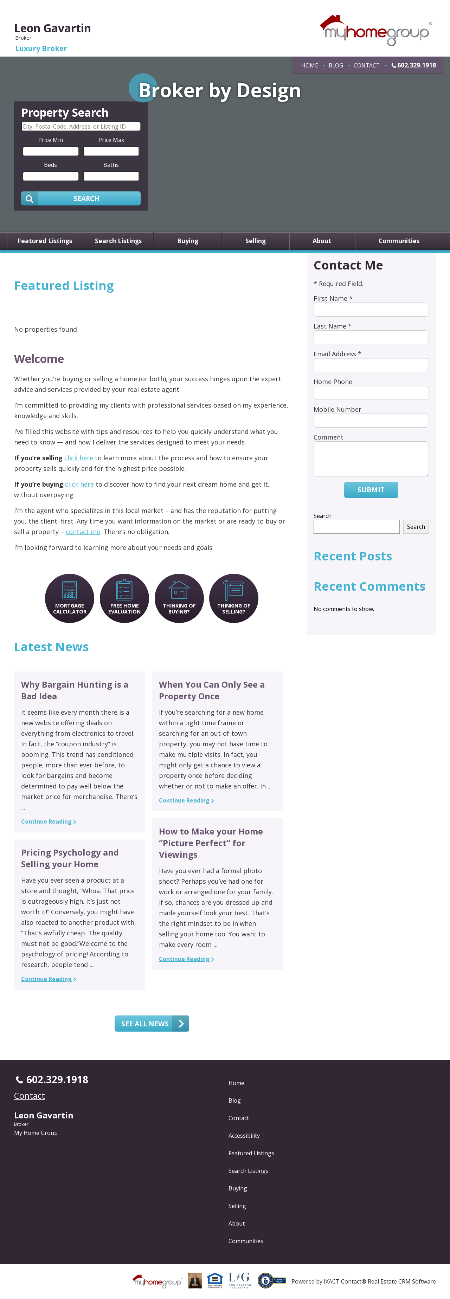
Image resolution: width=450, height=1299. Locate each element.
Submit (371, 489)
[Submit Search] (81, 198)
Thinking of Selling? (233, 608)
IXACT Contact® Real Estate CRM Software (380, 1281)
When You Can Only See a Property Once (212, 690)
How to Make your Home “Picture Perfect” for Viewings (211, 842)
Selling (255, 241)
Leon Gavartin (52, 27)
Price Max (111, 139)
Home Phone (333, 381)
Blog (336, 65)
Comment (328, 437)
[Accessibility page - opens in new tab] (274, 1284)
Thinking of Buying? (179, 608)
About (322, 241)
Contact (367, 65)
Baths (111, 164)
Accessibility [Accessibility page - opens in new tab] (244, 1135)
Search (323, 516)
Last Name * (333, 326)
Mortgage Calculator (69, 608)
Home (309, 65)
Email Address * (337, 354)
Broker (21, 1124)
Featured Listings (45, 241)
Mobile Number (337, 409)
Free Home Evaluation (124, 608)
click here (78, 458)
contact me (83, 531)
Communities (399, 241)
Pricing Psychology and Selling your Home (70, 858)
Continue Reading (46, 821)
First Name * (333, 298)
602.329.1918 (416, 65)
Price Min (50, 139)
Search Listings (118, 241)
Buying (187, 241)
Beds (50, 164)
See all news (145, 1023)
